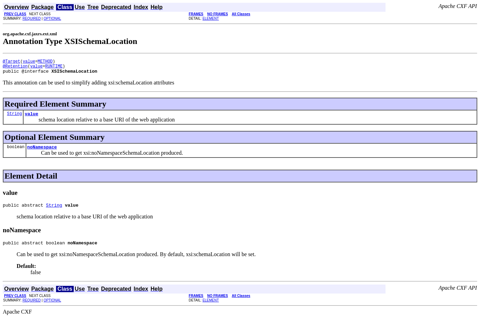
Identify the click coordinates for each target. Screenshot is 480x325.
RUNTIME (53, 68)
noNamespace (42, 152)
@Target (11, 62)
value (29, 62)
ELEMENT (210, 18)
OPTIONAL (52, 18)
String (14, 117)
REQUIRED (31, 18)
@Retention (15, 68)
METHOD (45, 62)
